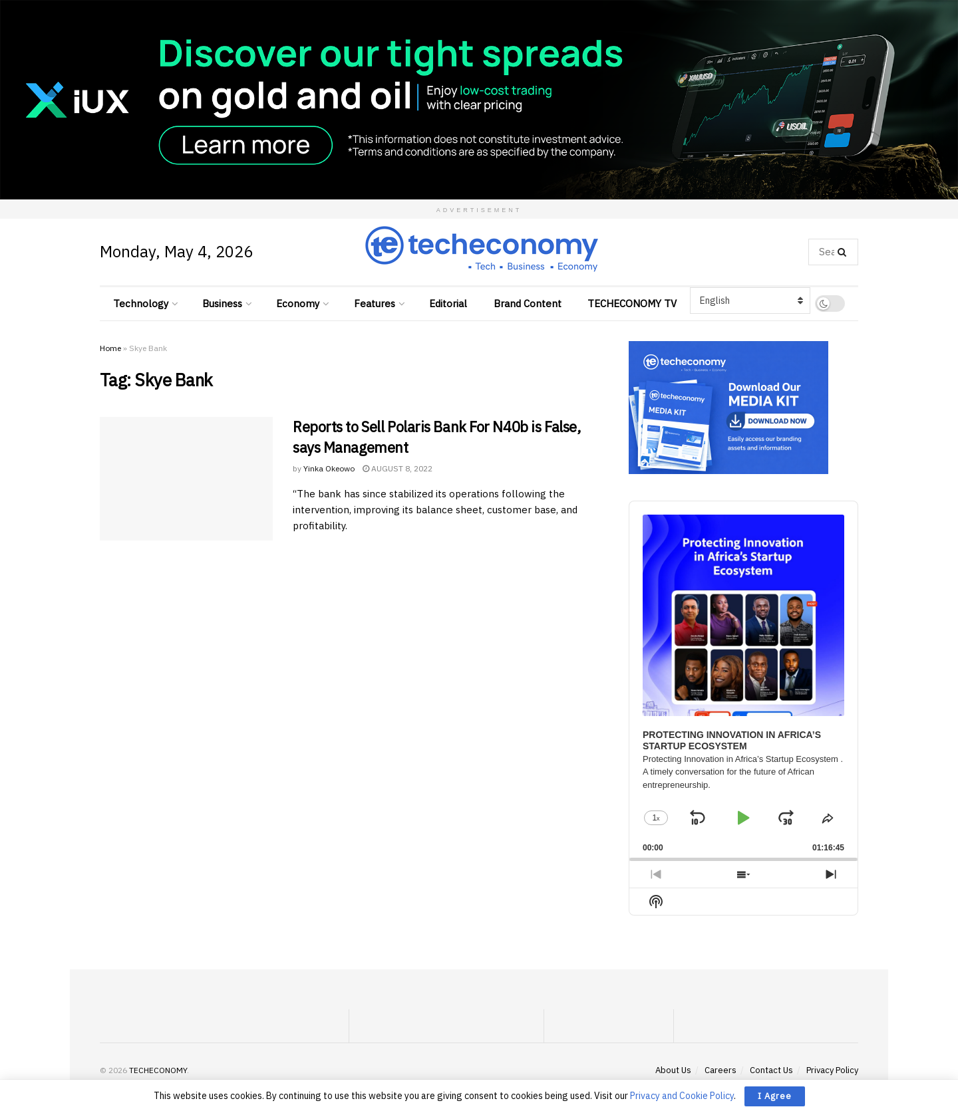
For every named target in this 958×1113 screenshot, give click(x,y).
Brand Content (527, 303)
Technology (140, 303)
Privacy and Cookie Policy (682, 1096)
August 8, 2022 (397, 468)
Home (110, 348)
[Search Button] (844, 252)
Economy (297, 303)
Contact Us (771, 1070)
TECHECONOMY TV (632, 303)
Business (222, 303)
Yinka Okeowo (329, 468)
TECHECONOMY (158, 1070)
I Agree (775, 1096)
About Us (673, 1070)
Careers (720, 1070)
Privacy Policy (832, 1070)
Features (374, 303)
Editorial (448, 303)
